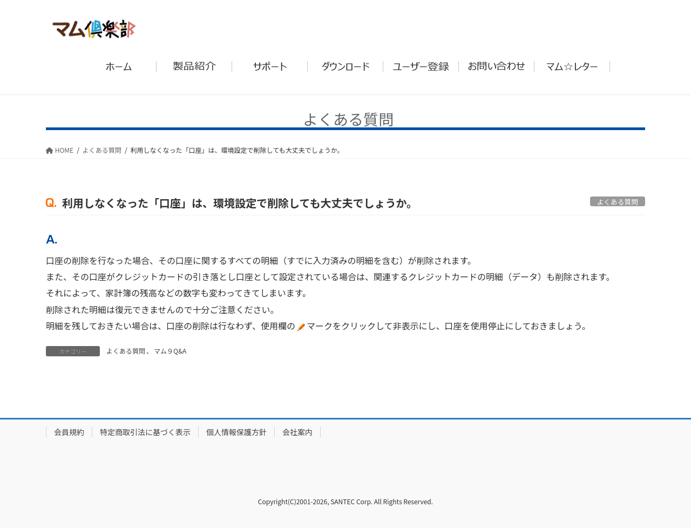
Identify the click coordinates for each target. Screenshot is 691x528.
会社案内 (297, 432)
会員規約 (69, 432)
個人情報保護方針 (236, 432)
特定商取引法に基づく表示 (145, 432)
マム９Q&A (170, 350)
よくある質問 (125, 350)
